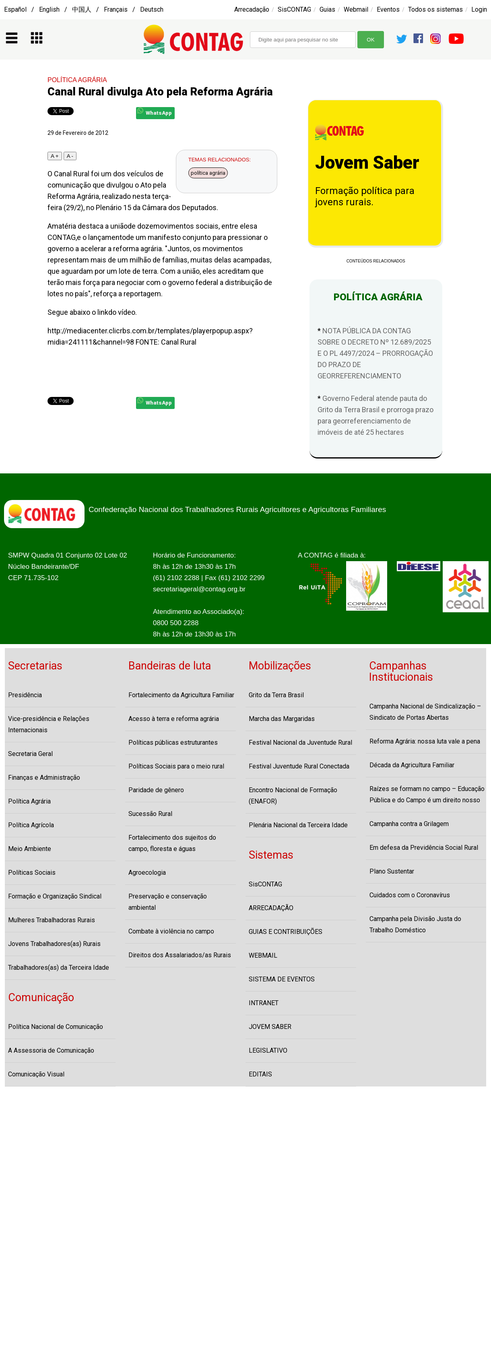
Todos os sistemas (435, 9)
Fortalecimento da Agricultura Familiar (181, 695)
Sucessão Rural (150, 814)
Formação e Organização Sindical (54, 896)
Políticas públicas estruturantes (173, 742)
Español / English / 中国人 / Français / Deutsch (83, 9)
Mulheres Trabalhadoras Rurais (51, 920)
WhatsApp (154, 111)
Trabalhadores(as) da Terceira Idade (58, 967)
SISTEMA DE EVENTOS (282, 979)
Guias (327, 9)
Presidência (25, 695)
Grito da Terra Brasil (276, 695)
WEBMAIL (263, 955)
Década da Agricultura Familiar (411, 765)
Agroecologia (147, 872)
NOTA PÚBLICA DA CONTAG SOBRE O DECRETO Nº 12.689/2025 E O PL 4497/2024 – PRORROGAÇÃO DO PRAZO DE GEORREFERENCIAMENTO (375, 353)
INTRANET (264, 1003)
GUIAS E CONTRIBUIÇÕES (285, 932)
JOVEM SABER (270, 1027)
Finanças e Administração (44, 777)
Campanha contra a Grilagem (409, 824)
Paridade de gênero (156, 790)
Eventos (388, 9)
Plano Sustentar (391, 871)
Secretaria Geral (30, 754)
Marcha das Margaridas (282, 719)
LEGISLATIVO (268, 1050)
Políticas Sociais (32, 872)
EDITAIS (260, 1074)
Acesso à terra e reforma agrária (173, 719)
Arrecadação (251, 9)
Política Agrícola (31, 825)
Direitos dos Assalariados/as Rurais (179, 955)
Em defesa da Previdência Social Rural (423, 847)
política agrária (208, 173)
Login (479, 9)
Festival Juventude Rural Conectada (299, 766)
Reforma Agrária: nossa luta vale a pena (424, 741)
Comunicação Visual (36, 1074)
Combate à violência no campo (171, 931)
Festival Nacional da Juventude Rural (300, 742)
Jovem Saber (367, 162)
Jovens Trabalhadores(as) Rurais (54, 944)
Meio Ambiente (29, 849)
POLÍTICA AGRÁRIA (77, 79)
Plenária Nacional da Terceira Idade (298, 825)
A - (70, 156)
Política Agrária (29, 801)
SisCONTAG (294, 9)
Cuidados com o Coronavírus (409, 895)
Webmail (356, 9)
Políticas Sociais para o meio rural (176, 766)
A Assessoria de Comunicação (51, 1050)
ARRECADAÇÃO (271, 908)
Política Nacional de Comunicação (55, 1027)
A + (55, 156)
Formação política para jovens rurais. (365, 196)
